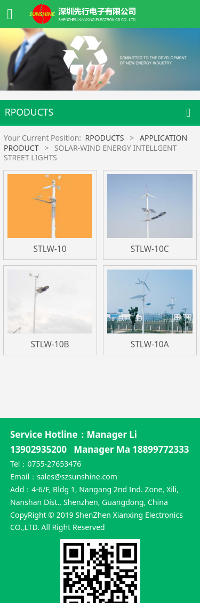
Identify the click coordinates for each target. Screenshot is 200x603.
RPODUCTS (104, 138)
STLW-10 (50, 249)
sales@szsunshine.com (77, 429)
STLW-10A (150, 344)
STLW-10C (150, 249)
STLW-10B (50, 344)
